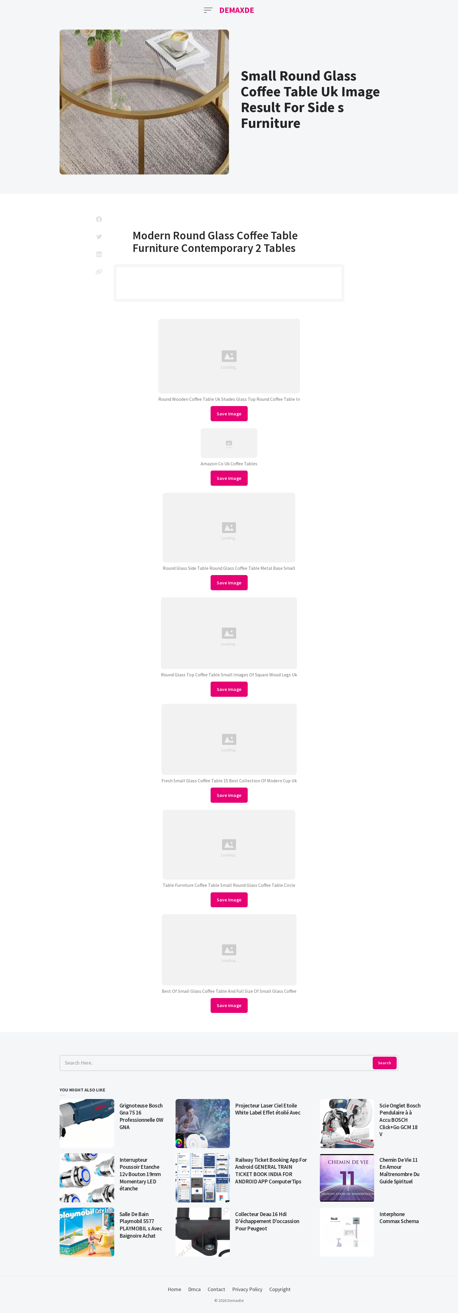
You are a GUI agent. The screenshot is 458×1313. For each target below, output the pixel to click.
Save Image (229, 414)
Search (384, 1062)
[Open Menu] (208, 10)
